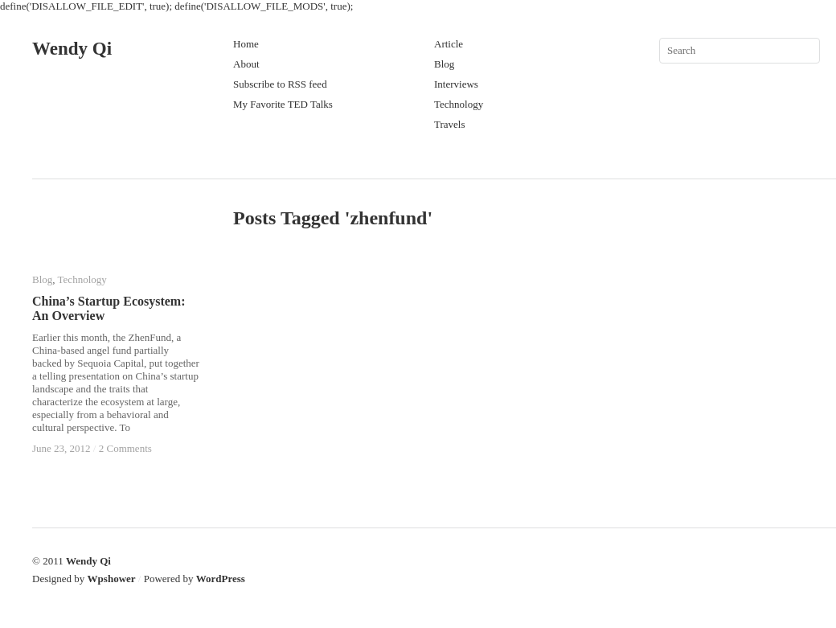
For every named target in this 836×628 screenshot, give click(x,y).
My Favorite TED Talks (283, 104)
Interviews (456, 84)
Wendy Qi (72, 49)
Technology (458, 104)
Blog (444, 64)
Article (448, 44)
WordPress (220, 579)
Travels (449, 124)
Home (246, 44)
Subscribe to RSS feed (280, 84)
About (246, 64)
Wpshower (112, 579)
